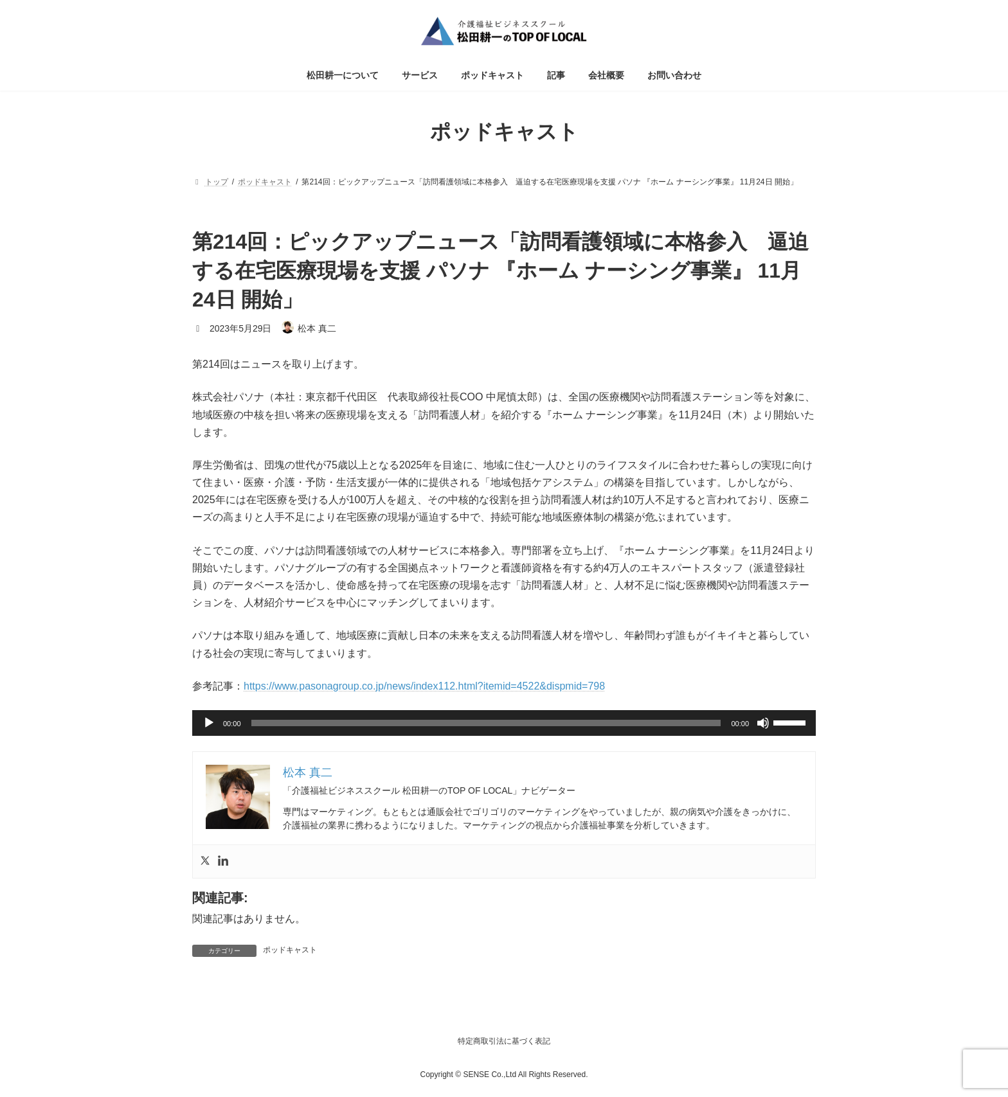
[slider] (486, 723)
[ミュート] (763, 723)
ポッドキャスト (290, 949)
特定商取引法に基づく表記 (504, 1041)
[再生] (209, 723)
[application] (504, 723)
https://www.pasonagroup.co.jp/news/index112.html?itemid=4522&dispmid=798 (424, 686)
